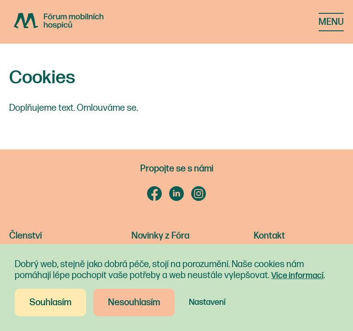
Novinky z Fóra (160, 235)
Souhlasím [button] (50, 302)
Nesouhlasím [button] (134, 302)
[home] (72, 21)
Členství (25, 235)
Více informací (297, 275)
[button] (331, 22)
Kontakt (269, 235)
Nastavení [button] (207, 302)
